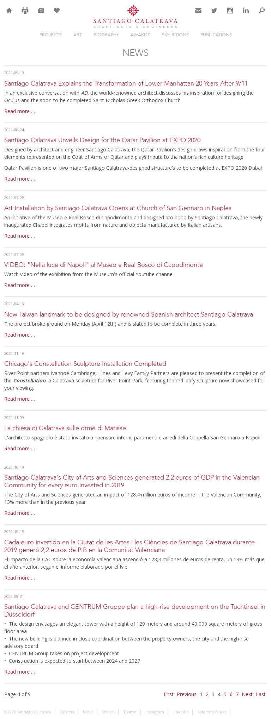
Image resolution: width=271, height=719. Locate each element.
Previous (187, 694)
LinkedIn (246, 14)
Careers (25, 14)
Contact (198, 14)
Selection (57, 14)
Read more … (19, 111)
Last (261, 694)
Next (247, 694)
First (169, 694)
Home (9, 14)
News (41, 14)
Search (262, 14)
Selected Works (212, 711)
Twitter (214, 14)
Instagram (230, 14)
